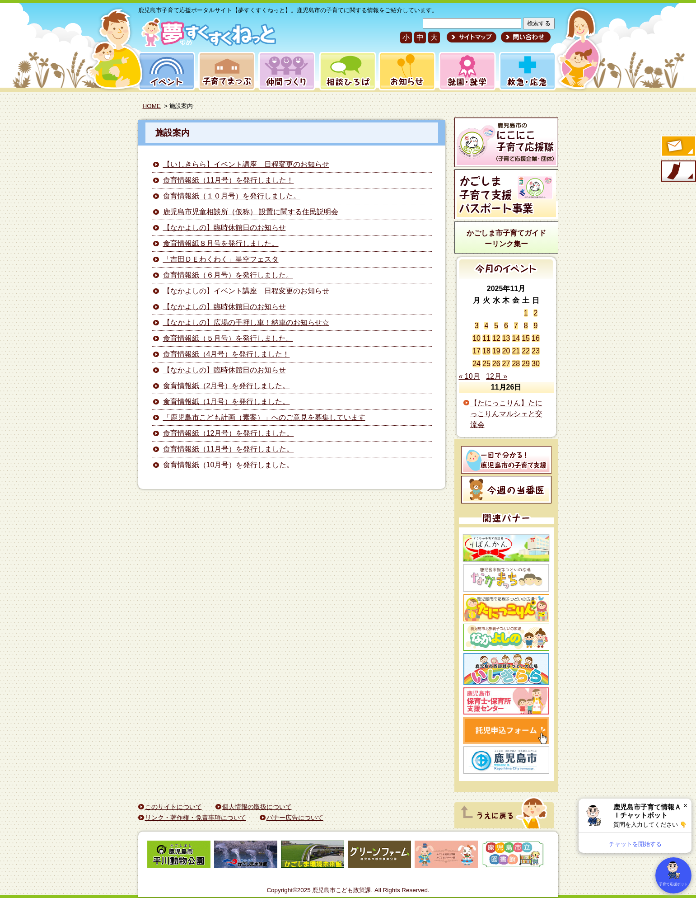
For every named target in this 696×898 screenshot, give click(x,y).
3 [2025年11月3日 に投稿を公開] (477, 325)
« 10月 (469, 376)
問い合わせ (525, 37)
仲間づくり (286, 71)
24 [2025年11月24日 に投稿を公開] (476, 363)
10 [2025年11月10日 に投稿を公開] (476, 338)
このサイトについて (173, 806)
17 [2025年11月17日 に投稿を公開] (476, 351)
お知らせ (405, 71)
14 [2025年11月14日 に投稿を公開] (516, 338)
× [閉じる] (685, 805)
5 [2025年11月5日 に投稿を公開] (496, 325)
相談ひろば (347, 71)
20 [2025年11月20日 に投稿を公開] (506, 351)
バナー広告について (294, 817)
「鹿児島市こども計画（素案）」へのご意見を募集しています (264, 417)
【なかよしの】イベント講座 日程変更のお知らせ (246, 291)
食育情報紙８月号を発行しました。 (221, 243)
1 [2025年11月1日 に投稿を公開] (526, 313)
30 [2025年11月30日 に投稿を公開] (536, 363)
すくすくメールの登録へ (678, 147)
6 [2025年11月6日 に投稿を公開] (506, 325)
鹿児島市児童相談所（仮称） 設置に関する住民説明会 (250, 212)
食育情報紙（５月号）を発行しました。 (228, 338)
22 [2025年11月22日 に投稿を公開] (526, 351)
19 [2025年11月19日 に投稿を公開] (496, 351)
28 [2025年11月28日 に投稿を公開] (516, 363)
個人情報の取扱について (257, 806)
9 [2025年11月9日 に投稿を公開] (535, 325)
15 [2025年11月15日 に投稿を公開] (526, 338)
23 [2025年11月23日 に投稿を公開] (536, 351)
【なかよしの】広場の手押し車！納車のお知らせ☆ (246, 322)
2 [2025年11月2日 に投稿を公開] (535, 313)
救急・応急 (526, 71)
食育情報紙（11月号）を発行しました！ (228, 180)
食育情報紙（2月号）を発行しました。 (226, 386)
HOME (152, 106)
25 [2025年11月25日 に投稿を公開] (486, 363)
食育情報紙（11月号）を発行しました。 (228, 449)
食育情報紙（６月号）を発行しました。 (228, 275)
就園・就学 (464, 71)
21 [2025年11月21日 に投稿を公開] (516, 351)
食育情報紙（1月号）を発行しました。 (226, 401)
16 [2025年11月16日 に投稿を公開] (536, 338)
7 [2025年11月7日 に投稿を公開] (516, 325)
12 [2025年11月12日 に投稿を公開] (496, 338)
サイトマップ (471, 37)
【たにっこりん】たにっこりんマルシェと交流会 (506, 413)
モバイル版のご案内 (678, 171)
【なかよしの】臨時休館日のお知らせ (224, 227)
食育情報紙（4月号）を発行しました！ (226, 354)
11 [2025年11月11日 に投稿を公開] (486, 338)
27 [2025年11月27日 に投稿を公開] (506, 363)
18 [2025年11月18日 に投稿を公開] (486, 351)
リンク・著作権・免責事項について (195, 817)
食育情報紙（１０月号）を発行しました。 (231, 196)
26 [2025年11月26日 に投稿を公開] (496, 363)
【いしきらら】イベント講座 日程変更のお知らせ (246, 164)
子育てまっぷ (224, 71)
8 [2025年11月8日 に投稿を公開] (526, 325)
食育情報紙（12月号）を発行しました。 (228, 433)
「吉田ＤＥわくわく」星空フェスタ (221, 259)
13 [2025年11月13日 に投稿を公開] (506, 338)
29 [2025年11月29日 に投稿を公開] (526, 363)
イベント (165, 71)
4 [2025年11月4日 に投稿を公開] (486, 325)
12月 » (496, 376)
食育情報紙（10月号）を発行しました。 (228, 465)
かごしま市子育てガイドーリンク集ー (506, 238)
